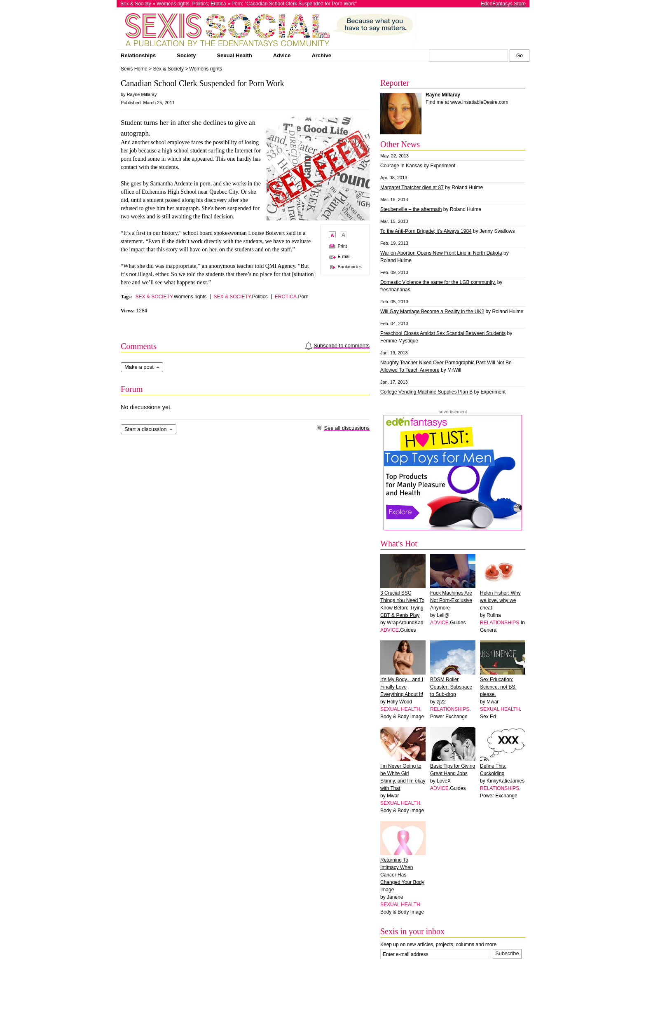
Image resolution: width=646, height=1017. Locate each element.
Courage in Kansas (401, 166)
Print (342, 246)
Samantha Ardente (171, 183)
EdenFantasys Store (503, 4)
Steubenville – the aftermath (411, 209)
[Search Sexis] (519, 55)
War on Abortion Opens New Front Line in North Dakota (441, 253)
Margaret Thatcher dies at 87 (412, 187)
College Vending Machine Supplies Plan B (426, 392)
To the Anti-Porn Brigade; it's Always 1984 (426, 231)
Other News (400, 144)
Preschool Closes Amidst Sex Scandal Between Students (443, 333)
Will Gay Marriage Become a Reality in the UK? (432, 311)
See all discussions (347, 428)
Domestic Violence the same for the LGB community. (438, 282)
